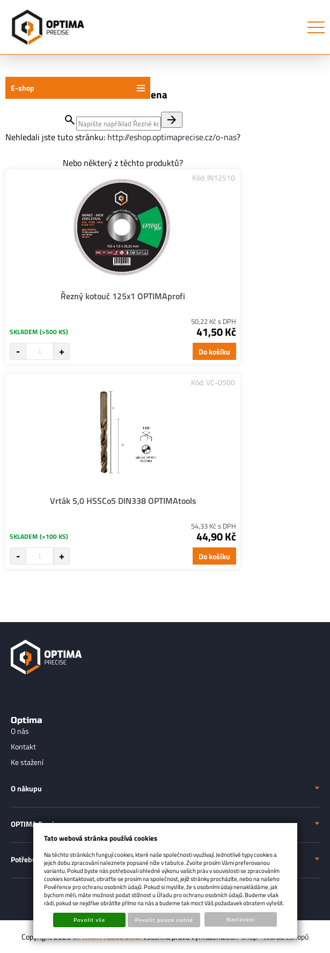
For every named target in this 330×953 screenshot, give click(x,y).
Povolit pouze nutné (164, 919)
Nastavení (240, 919)
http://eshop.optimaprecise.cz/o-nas (172, 137)
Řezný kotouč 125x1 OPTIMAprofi (123, 296)
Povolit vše (89, 919)
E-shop (22, 87)
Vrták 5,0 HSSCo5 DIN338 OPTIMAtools (123, 500)
